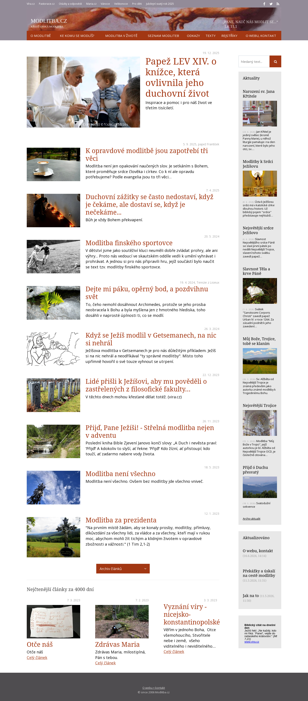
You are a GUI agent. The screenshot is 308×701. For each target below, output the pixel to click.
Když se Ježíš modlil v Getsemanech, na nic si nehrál (151, 339)
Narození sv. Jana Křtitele (259, 94)
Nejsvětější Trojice (259, 405)
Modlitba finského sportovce (129, 242)
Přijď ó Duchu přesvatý (255, 470)
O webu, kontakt (258, 550)
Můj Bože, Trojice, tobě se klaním (259, 341)
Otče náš (40, 644)
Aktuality (251, 78)
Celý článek (37, 657)
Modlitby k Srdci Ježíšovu (258, 164)
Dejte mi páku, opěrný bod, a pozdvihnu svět (147, 292)
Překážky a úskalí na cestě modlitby (259, 573)
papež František (208, 144)
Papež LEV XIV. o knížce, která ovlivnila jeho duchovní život (180, 77)
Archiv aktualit (251, 518)
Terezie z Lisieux (208, 282)
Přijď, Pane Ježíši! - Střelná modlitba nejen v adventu (150, 431)
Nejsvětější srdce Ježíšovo (258, 230)
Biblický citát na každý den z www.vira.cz (262, 632)
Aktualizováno (256, 537)
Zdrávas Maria (117, 644)
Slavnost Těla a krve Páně (256, 271)
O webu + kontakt (153, 688)
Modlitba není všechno (120, 473)
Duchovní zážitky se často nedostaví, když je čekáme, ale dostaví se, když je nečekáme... (149, 204)
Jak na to (251, 595)
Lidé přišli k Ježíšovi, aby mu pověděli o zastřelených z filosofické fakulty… (146, 385)
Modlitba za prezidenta (121, 520)
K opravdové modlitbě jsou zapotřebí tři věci (147, 154)
